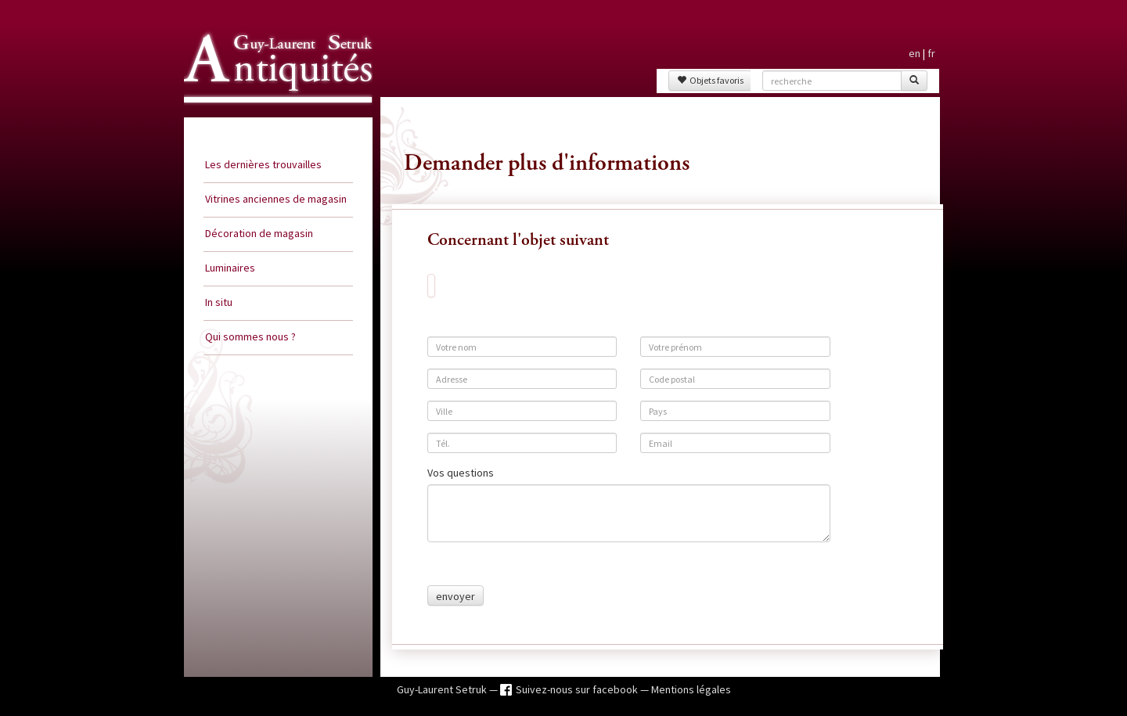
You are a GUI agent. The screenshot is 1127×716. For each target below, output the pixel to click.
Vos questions (460, 473)
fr (931, 53)
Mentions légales (691, 689)
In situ (218, 302)
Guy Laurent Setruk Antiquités (271, 116)
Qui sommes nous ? (250, 336)
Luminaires (230, 268)
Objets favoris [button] (710, 80)
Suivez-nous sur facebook (578, 689)
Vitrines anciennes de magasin (276, 199)
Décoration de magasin (259, 233)
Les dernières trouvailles (263, 164)
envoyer (455, 596)
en (914, 53)
